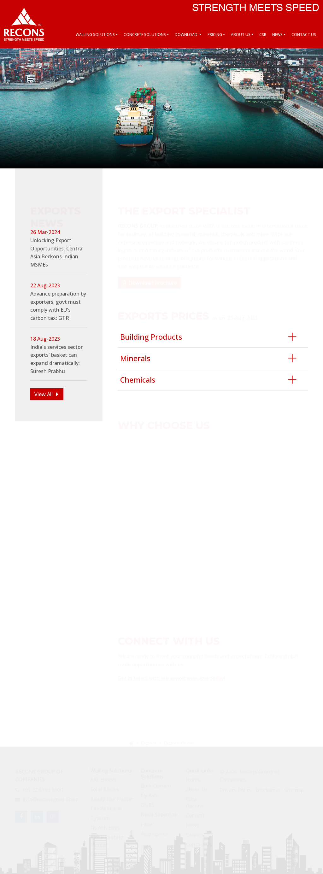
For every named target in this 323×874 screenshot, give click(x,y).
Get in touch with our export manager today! (171, 675)
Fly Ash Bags (105, 825)
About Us (197, 786)
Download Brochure (149, 280)
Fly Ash (149, 792)
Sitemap (294, 787)
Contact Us (303, 34)
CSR (262, 34)
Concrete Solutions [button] (145, 34)
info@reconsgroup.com (47, 796)
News (192, 822)
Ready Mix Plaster (111, 796)
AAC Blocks (103, 777)
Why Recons (194, 800)
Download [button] (186, 34)
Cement (99, 851)
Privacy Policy (236, 787)
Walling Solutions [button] (95, 34)
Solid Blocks (104, 786)
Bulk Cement (156, 783)
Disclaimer (267, 787)
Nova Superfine (159, 811)
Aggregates (154, 831)
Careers (195, 832)
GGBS (148, 802)
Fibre (146, 821)
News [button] (277, 34)
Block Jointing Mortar (106, 838)
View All (43, 394)
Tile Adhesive (106, 805)
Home (193, 777)
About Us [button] (240, 34)
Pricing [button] (215, 34)
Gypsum (100, 815)
